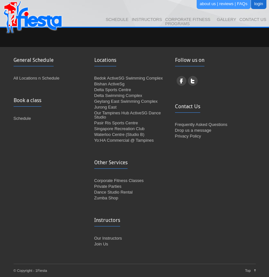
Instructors (147, 19)
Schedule (117, 19)
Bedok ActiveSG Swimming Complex (128, 78)
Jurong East (105, 107)
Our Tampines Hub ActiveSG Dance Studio (127, 114)
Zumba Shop (106, 198)
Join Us (101, 244)
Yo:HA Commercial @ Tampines (124, 140)
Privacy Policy (188, 136)
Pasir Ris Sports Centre (116, 122)
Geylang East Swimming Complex (126, 101)
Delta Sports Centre (112, 89)
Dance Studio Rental (113, 192)
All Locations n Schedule (36, 78)
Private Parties (108, 186)
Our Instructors (108, 238)
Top (248, 270)
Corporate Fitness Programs (188, 21)
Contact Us (252, 19)
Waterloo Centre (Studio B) (119, 134)
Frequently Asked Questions (201, 124)
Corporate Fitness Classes (119, 180)
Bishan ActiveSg (109, 83)
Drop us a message (193, 130)
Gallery (226, 19)
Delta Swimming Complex (118, 95)
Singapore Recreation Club (119, 128)
